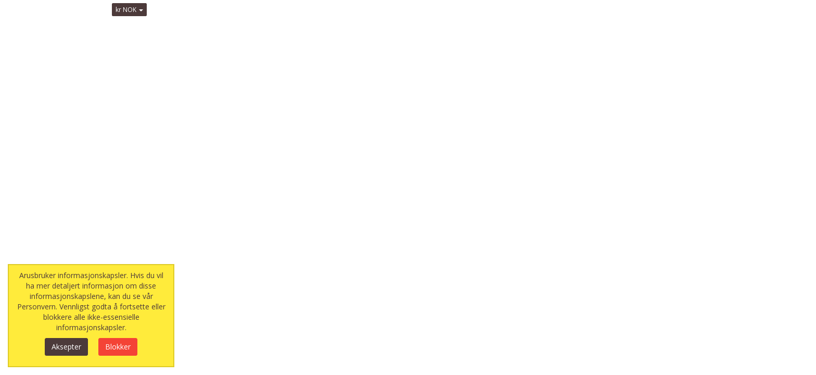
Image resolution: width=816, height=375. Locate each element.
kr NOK (129, 9)
